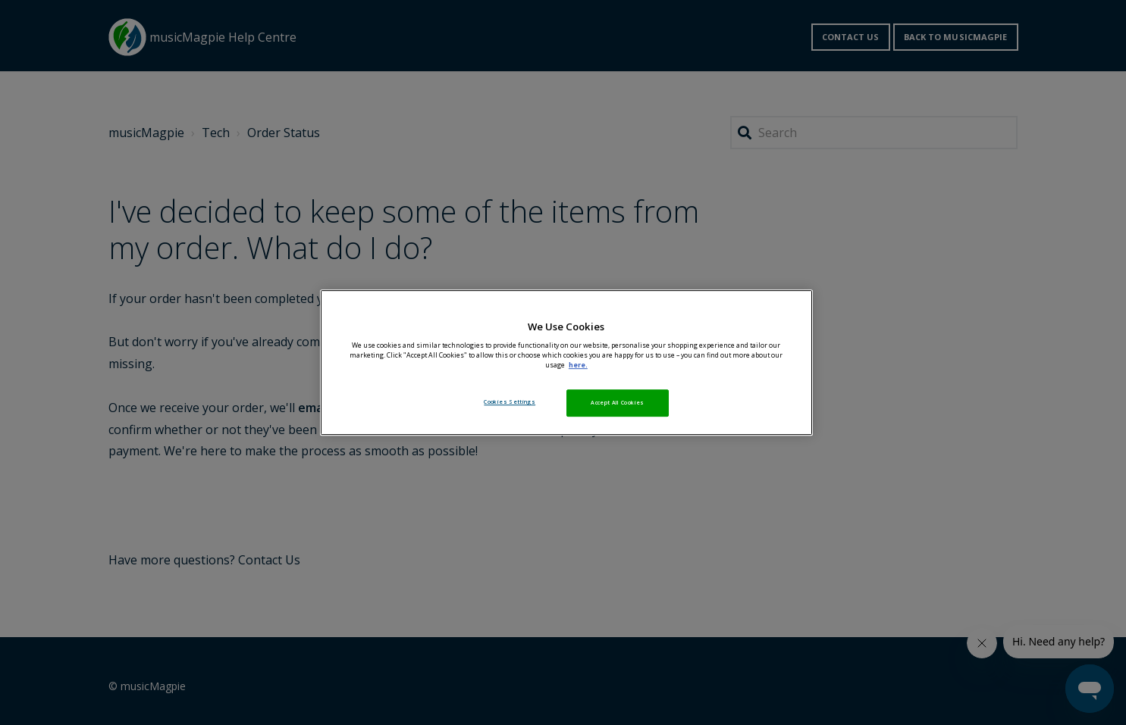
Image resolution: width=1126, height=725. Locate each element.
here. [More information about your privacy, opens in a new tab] (578, 365)
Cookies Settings (509, 401)
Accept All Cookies (617, 402)
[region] (566, 362)
